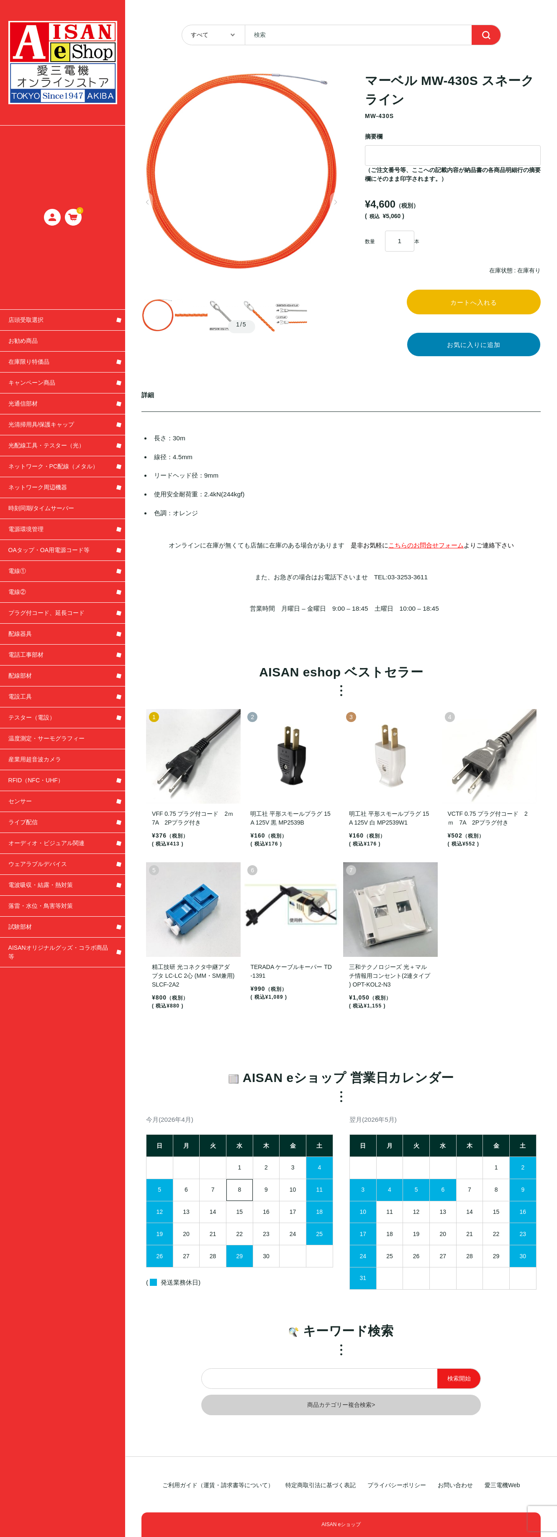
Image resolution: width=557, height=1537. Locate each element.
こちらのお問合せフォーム (426, 551)
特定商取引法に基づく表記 (320, 1485)
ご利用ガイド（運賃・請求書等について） (218, 1485)
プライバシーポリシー (396, 1485)
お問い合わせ (455, 1485)
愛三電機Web (502, 1485)
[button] (147, 202)
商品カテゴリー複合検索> (341, 1411)
